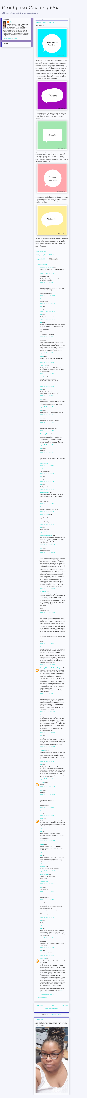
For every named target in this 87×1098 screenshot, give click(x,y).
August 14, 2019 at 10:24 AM (47, 295)
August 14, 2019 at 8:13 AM (47, 282)
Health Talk (43, 958)
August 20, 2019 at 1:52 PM (47, 883)
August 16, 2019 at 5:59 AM (47, 473)
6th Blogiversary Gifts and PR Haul (45, 254)
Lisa (41, 322)
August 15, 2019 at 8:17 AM (47, 373)
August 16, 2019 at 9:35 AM (47, 532)
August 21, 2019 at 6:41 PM (47, 947)
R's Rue (42, 782)
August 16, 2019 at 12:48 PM (47, 612)
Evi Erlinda (43, 376)
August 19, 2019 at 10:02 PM (47, 828)
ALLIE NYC (43, 591)
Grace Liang (43, 286)
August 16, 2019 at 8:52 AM (47, 489)
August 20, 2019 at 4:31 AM (47, 852)
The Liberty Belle (44, 434)
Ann (41, 903)
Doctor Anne (43, 365)
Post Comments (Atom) (55, 1014)
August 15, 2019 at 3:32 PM (47, 422)
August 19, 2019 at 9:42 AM (47, 779)
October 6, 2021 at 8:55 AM (47, 994)
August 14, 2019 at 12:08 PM (47, 303)
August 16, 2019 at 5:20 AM (47, 465)
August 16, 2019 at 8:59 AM (47, 511)
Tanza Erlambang (44, 492)
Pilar (41, 299)
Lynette (42, 844)
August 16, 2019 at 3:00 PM (47, 643)
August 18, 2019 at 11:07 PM (47, 732)
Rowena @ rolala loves (46, 535)
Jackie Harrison (44, 469)
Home (52, 1005)
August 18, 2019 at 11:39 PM (47, 746)
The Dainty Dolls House (46, 267)
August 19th (40, 1019)
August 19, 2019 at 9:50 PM (47, 815)
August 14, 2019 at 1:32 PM (47, 352)
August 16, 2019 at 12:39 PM (47, 588)
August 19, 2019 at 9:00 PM (47, 807)
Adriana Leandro (44, 798)
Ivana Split (42, 556)
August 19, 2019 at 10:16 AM (47, 786)
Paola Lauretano (44, 456)
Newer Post (39, 1005)
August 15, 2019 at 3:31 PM (47, 407)
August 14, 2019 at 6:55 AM (47, 273)
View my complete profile (10, 38)
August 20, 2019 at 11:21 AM (47, 871)
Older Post (64, 1005)
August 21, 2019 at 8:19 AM (47, 925)
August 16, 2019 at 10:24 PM (47, 664)
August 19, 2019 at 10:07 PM (47, 840)
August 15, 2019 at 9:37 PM (47, 452)
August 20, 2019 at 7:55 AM (47, 863)
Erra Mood (42, 866)
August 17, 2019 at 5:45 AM (47, 693)
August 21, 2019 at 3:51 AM (47, 917)
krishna (42, 356)
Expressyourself (44, 463)
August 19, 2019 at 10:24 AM (47, 794)
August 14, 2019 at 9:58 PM (47, 362)
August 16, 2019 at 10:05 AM (47, 544)
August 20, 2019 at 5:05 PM (47, 891)
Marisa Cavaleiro (44, 514)
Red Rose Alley (44, 616)
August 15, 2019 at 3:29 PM (47, 395)
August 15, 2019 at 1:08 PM (47, 386)
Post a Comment (42, 997)
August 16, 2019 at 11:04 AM (47, 552)
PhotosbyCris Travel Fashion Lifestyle (50, 668)
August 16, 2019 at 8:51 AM (47, 481)
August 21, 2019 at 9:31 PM (47, 955)
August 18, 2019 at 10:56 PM (47, 711)
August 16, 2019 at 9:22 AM (47, 524)
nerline (42, 818)
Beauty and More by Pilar (30, 8)
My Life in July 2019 (41, 251)
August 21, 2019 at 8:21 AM (47, 937)
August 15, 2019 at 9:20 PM (47, 445)
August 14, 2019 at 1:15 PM (47, 336)
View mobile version (51, 1008)
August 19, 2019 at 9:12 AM (47, 761)
